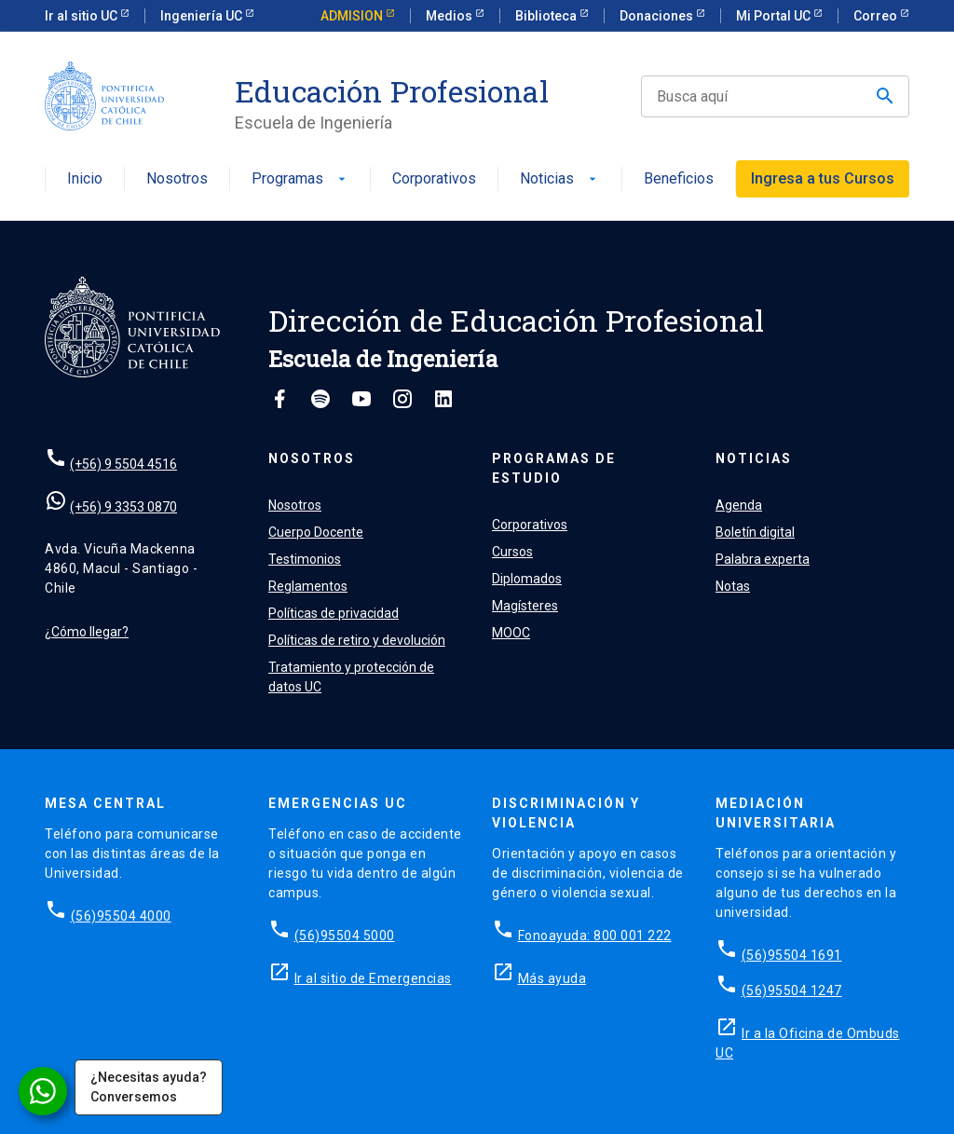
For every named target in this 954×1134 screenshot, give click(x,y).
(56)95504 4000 (121, 916)
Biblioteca (547, 15)
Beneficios (679, 179)
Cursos (512, 551)
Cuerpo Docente (315, 532)
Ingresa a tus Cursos (822, 178)
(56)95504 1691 (792, 955)
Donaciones (658, 15)
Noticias (560, 179)
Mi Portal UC (774, 15)
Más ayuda (552, 978)
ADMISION (353, 15)
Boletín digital (755, 532)
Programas (300, 179)
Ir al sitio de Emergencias (373, 978)
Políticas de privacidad (333, 613)
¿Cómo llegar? (87, 631)
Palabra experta (763, 559)
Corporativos (434, 179)
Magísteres (525, 605)
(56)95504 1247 (792, 990)
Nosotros (177, 179)
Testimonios (304, 559)
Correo (876, 15)
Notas (733, 586)
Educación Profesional (392, 91)
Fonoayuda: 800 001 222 (595, 935)
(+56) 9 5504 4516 (123, 464)
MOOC (511, 632)
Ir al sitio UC (82, 15)
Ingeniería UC (202, 15)
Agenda (739, 505)
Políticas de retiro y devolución (356, 640)
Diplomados (527, 578)
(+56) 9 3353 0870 (123, 506)
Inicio (84, 179)
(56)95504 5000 (344, 935)
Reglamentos (308, 586)
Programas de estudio (554, 468)
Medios (450, 15)
